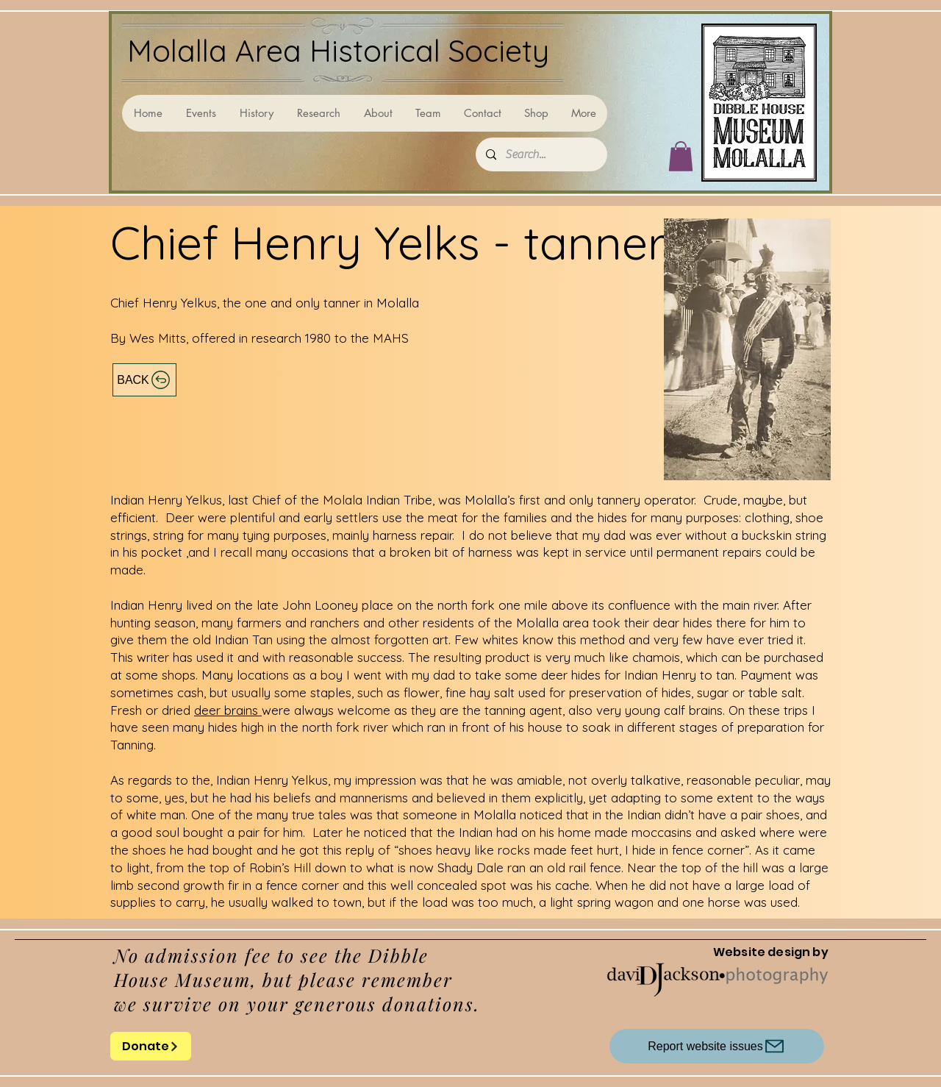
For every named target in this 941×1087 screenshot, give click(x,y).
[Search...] (540, 154)
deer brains (228, 710)
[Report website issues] (716, 1046)
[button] (680, 156)
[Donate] (150, 1046)
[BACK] (144, 379)
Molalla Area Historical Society (338, 50)
